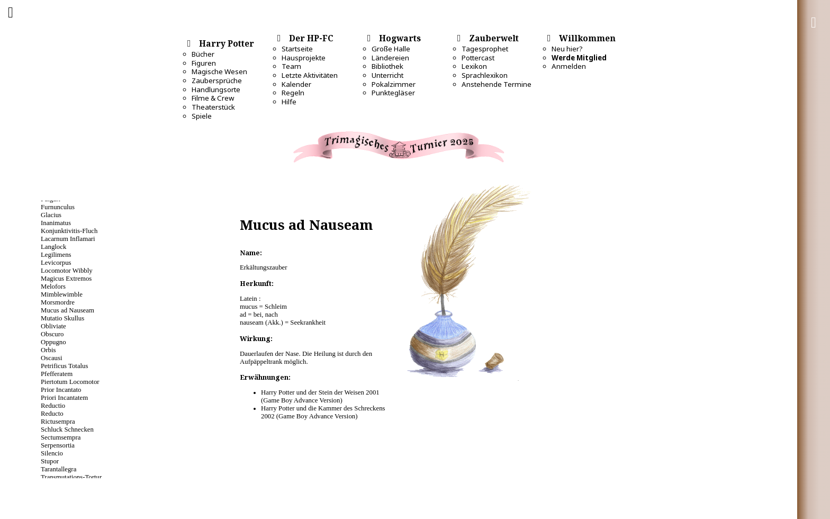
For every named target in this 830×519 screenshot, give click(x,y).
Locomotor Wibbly (67, 270)
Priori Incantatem (64, 397)
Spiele (202, 116)
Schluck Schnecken (67, 429)
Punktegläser (393, 92)
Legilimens (56, 254)
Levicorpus (56, 262)
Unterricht (387, 75)
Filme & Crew (213, 98)
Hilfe (289, 101)
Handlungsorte (216, 89)
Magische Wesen (219, 71)
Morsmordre (58, 302)
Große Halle (391, 48)
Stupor (50, 461)
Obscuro (52, 334)
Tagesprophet (485, 48)
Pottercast (478, 57)
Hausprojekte (304, 57)
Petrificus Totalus (64, 366)
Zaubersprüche (217, 80)
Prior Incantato (61, 389)
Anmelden (569, 66)
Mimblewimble (62, 294)
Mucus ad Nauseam (67, 310)
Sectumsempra (60, 437)
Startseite (297, 48)
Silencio (52, 453)
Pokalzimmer (394, 84)
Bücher (203, 54)
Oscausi (51, 358)
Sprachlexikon (485, 75)
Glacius (51, 215)
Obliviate (53, 326)
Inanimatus (56, 223)
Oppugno (53, 342)
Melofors (53, 286)
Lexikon (474, 66)
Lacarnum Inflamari (68, 239)
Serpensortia (58, 445)
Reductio (53, 405)
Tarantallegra (58, 469)
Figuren (204, 63)
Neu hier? (567, 48)
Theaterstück (213, 107)
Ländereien (390, 57)
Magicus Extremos (66, 278)
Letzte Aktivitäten (310, 75)
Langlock (53, 246)
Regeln (293, 92)
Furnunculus (58, 207)
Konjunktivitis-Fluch (69, 231)
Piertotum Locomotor (70, 382)
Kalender (296, 84)
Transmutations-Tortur (71, 477)
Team (291, 66)
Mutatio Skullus (62, 318)
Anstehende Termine (496, 84)
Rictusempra (58, 421)
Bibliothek (387, 66)
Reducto (52, 413)
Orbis (48, 350)
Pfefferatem (57, 374)
